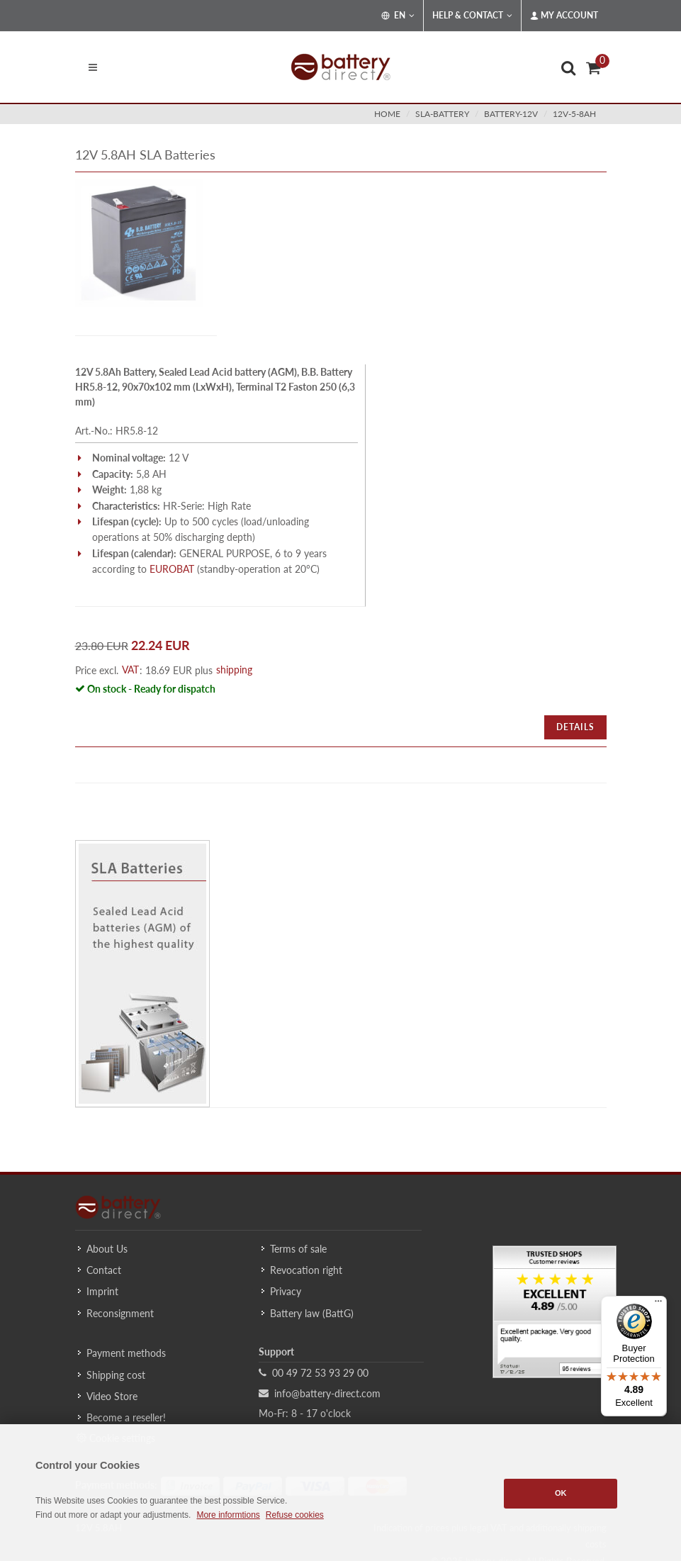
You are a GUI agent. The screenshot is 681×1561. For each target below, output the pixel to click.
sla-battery (442, 113)
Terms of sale (298, 1249)
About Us (107, 1249)
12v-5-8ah (574, 113)
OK (561, 1493)
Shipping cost (115, 1375)
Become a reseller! (126, 1417)
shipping (234, 670)
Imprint (102, 1291)
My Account (564, 15)
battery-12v (511, 113)
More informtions (227, 1515)
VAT (130, 670)
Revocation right (306, 1270)
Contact (103, 1270)
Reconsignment (120, 1313)
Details (575, 727)
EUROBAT (172, 569)
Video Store (111, 1396)
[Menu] (658, 1304)
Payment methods (126, 1353)
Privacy (285, 1291)
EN (398, 15)
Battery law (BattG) (312, 1313)
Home (387, 113)
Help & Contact (472, 15)
